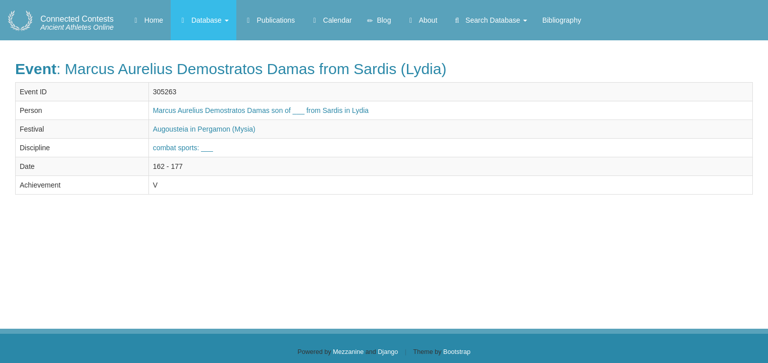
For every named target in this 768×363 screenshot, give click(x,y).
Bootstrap (457, 351)
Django (388, 351)
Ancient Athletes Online (77, 23)
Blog (379, 20)
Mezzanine (348, 351)
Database (203, 20)
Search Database (489, 20)
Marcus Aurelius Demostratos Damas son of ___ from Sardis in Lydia (261, 110)
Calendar (331, 20)
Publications (269, 20)
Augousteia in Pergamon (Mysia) (204, 129)
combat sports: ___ (183, 148)
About (421, 20)
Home (147, 20)
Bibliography (561, 20)
